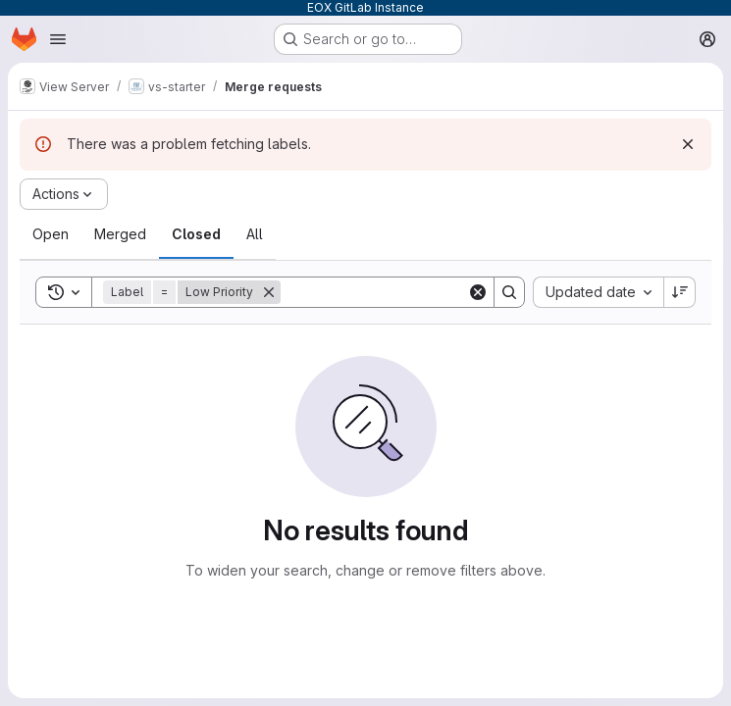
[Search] (402, 292)
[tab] (50, 234)
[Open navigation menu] (58, 39)
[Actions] (64, 194)
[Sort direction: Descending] (680, 292)
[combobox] (598, 292)
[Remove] (269, 292)
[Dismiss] (688, 144)
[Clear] (478, 292)
